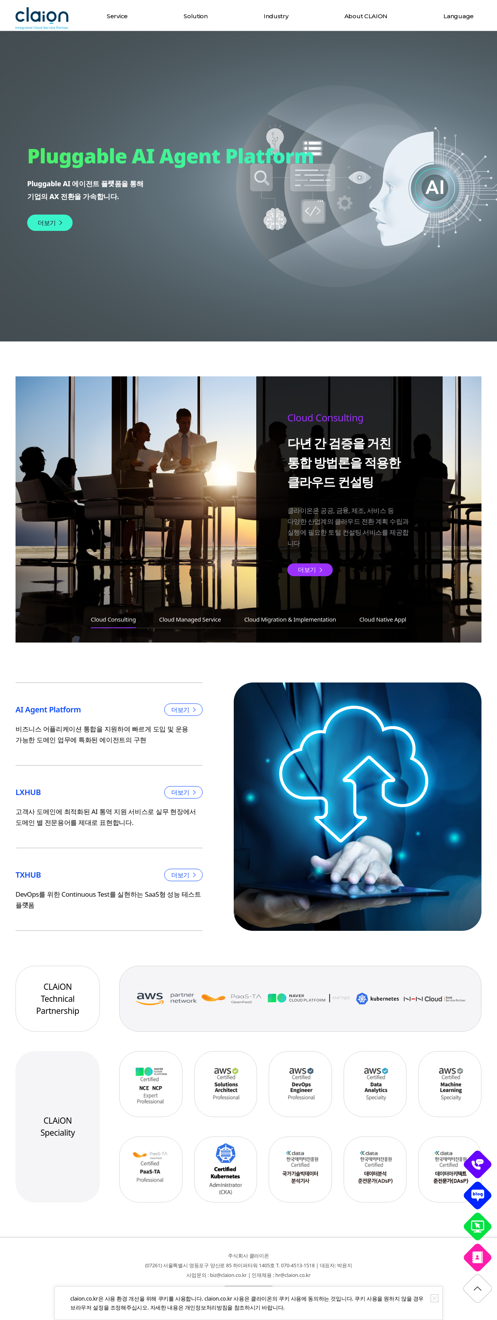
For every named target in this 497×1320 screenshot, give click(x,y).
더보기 (47, 222)
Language (458, 16)
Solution (196, 16)
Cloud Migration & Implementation (290, 619)
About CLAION (366, 16)
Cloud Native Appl (382, 619)
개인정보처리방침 (206, 1307)
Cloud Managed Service (190, 619)
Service (117, 16)
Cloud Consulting (113, 619)
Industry (276, 16)
